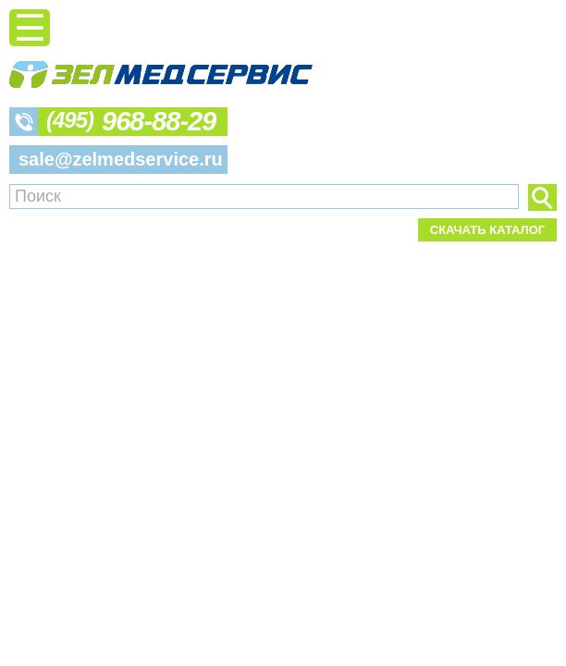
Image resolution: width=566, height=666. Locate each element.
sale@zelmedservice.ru (120, 159)
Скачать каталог (487, 230)
